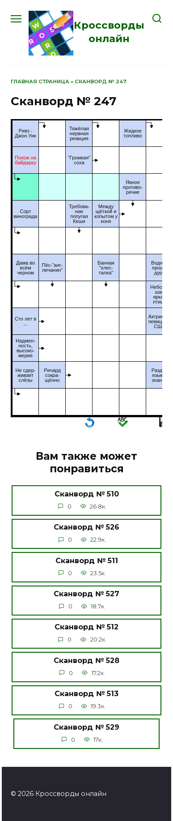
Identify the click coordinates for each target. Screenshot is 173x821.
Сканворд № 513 (86, 693)
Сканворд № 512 (86, 627)
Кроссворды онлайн (109, 31)
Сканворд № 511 (86, 560)
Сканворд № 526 (86, 527)
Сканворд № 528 (86, 660)
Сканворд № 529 (86, 727)
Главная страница (40, 81)
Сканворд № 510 (87, 493)
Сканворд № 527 (86, 594)
